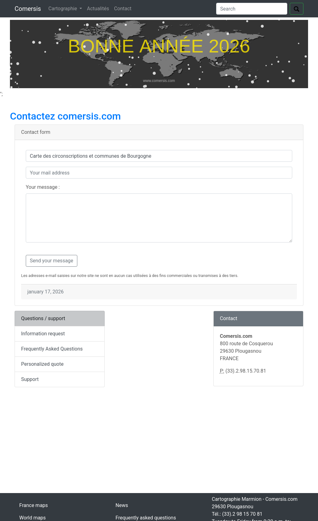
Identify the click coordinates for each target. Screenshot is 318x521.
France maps (33, 505)
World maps (32, 518)
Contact (122, 8)
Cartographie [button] (63, 8)
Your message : (43, 187)
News (122, 505)
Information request (43, 334)
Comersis (28, 8)
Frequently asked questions (146, 518)
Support (30, 379)
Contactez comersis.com (65, 116)
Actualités (98, 8)
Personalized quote (42, 364)
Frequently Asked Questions (52, 349)
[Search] (251, 9)
